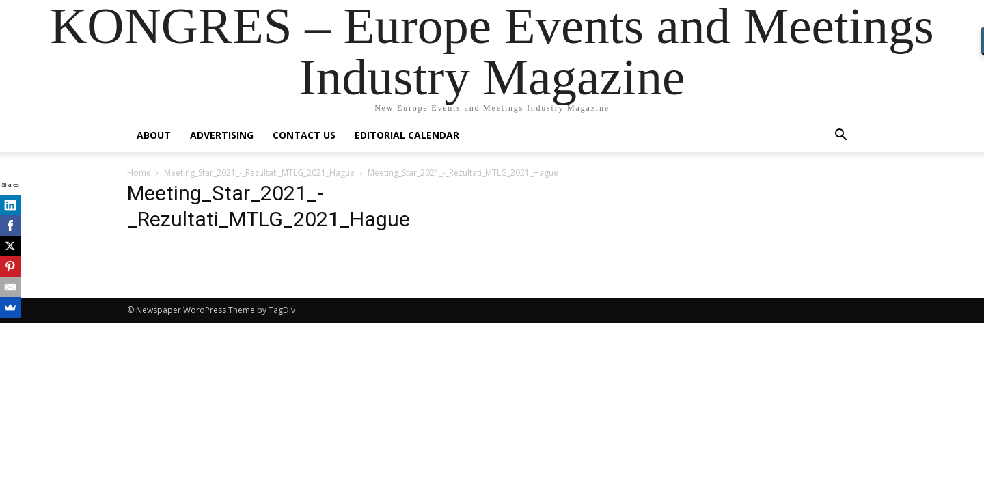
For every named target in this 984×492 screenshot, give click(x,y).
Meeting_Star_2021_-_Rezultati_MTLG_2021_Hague (259, 172)
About (154, 134)
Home (139, 172)
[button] (840, 136)
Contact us (304, 134)
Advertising (222, 134)
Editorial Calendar (407, 134)
